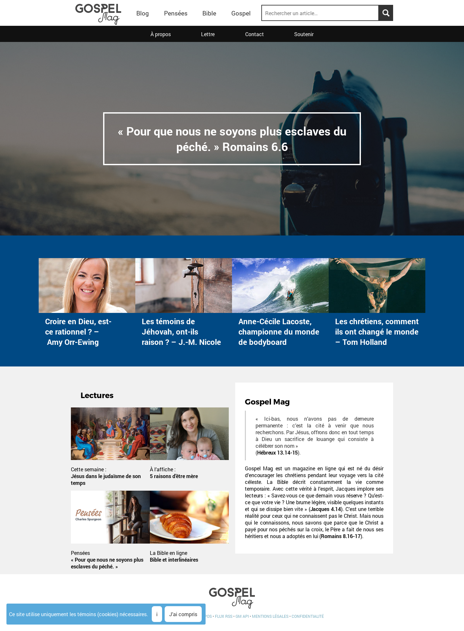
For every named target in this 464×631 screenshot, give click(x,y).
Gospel (241, 13)
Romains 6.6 (255, 146)
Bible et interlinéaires (174, 559)
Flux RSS (223, 616)
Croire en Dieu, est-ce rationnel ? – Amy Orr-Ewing (78, 331)
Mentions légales (270, 616)
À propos (160, 34)
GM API (242, 616)
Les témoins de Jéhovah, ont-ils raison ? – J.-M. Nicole (181, 331)
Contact (254, 34)
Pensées (176, 13)
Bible (209, 13)
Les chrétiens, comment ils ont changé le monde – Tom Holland (377, 331)
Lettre (208, 34)
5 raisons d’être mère (174, 476)
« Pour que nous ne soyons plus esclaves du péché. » (107, 563)
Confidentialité (308, 616)
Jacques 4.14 (325, 509)
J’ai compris (183, 614)
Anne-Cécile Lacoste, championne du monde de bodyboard (278, 331)
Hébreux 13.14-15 (277, 452)
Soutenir (304, 34)
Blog (142, 13)
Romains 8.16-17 (341, 536)
